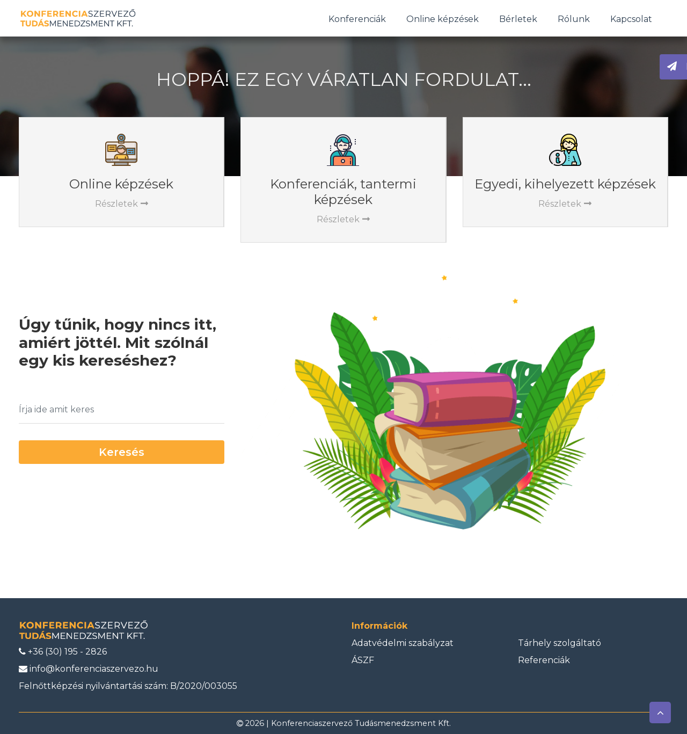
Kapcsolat (631, 19)
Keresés (121, 452)
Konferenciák (357, 19)
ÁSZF (363, 660)
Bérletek (518, 19)
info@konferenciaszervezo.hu (88, 669)
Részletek (121, 204)
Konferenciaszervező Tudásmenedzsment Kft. (361, 723)
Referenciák (544, 660)
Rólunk (574, 19)
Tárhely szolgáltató (559, 643)
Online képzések (442, 19)
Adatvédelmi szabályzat (403, 643)
